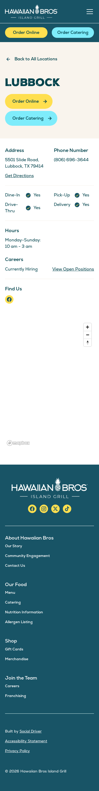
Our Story (13, 545)
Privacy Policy (17, 750)
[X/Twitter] (55, 509)
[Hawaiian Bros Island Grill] (50, 487)
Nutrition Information (24, 612)
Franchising (15, 695)
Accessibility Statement (26, 741)
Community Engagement (27, 555)
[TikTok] (67, 509)
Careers (12, 686)
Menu (10, 592)
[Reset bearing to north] (87, 342)
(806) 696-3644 (71, 160)
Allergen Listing (19, 621)
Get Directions (19, 175)
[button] (88, 11)
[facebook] (9, 299)
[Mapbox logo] (18, 443)
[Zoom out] (87, 335)
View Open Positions (73, 269)
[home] (31, 11)
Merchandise (16, 659)
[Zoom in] (87, 327)
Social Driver (31, 731)
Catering (13, 602)
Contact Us (15, 565)
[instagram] (44, 509)
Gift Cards (14, 649)
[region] (49, 384)
